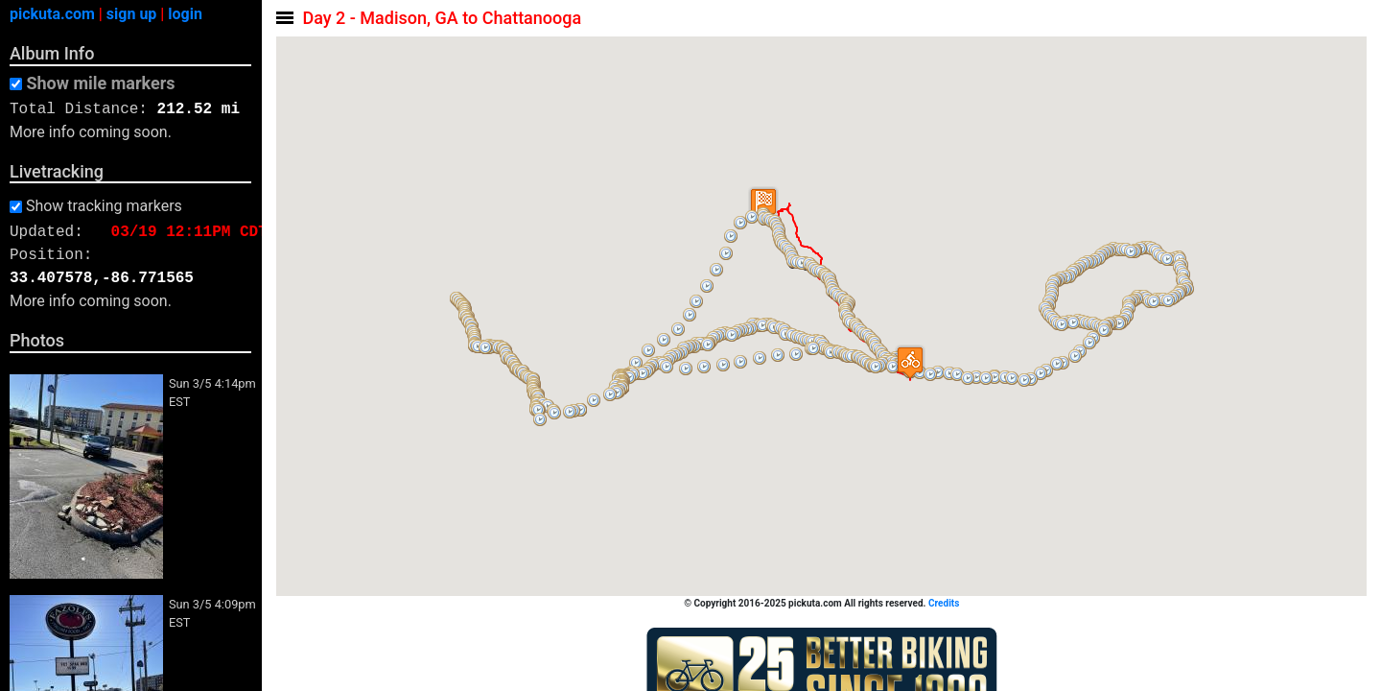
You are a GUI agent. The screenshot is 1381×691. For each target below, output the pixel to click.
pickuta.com (52, 14)
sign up (131, 14)
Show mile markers (100, 83)
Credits (944, 603)
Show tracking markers (104, 206)
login (185, 14)
